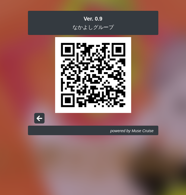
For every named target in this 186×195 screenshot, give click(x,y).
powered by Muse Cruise (131, 131)
